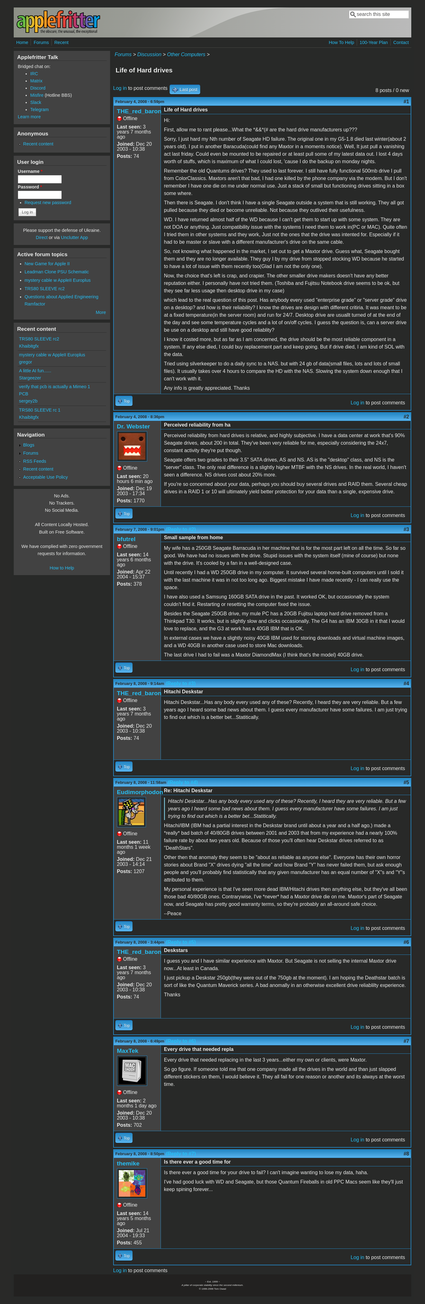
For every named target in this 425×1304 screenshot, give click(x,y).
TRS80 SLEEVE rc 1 (39, 410)
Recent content (38, 143)
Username (30, 171)
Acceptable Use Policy (45, 477)
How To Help (341, 42)
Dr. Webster (133, 426)
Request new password (48, 202)
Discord (38, 87)
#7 (406, 1041)
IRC (34, 73)
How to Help (62, 567)
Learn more (29, 116)
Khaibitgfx (29, 346)
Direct (42, 237)
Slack (35, 102)
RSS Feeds (34, 461)
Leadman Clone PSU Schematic (57, 271)
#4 (406, 683)
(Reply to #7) (181, 1153)
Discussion (149, 54)
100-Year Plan (374, 42)
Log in (120, 88)
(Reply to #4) (183, 782)
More (101, 312)
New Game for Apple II (47, 263)
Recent (61, 42)
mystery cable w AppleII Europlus (58, 280)
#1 (406, 101)
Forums (41, 42)
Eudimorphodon (140, 792)
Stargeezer (30, 377)
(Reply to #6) (181, 1041)
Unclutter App (74, 237)
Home (22, 42)
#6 (406, 942)
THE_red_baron (139, 111)
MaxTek (127, 1051)
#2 (406, 416)
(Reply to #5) (181, 942)
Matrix (36, 80)
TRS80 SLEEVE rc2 (45, 288)
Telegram (39, 109)
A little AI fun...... (35, 370)
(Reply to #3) (181, 683)
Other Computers (186, 54)
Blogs (28, 444)
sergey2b (28, 400)
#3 (406, 529)
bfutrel (126, 539)
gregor (25, 361)
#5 (406, 782)
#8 (406, 1153)
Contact (401, 42)
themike (128, 1163)
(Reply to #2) (181, 529)
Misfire (36, 95)
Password (30, 186)
